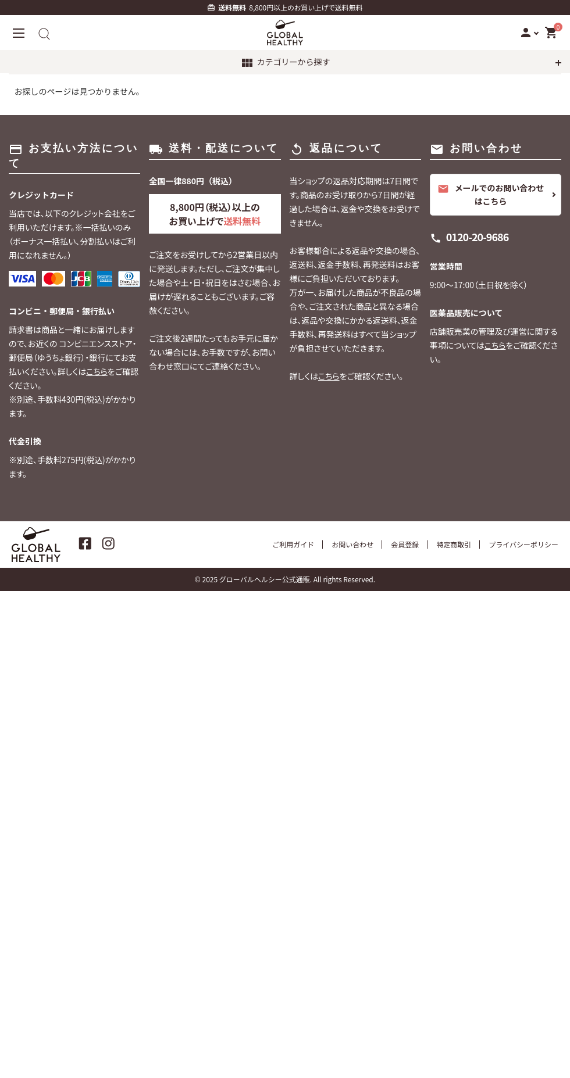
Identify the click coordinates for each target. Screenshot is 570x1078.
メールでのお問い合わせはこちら (490, 194)
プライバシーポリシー (523, 544)
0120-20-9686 (477, 236)
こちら (97, 371)
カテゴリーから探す (285, 62)
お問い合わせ (352, 544)
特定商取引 (453, 544)
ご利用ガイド (293, 544)
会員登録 (405, 544)
